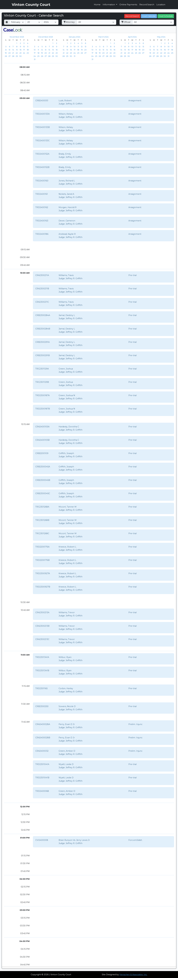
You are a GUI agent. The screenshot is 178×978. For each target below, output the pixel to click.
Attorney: (69, 22)
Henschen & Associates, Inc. (133, 974)
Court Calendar (149, 16)
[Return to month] (6, 22)
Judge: (62, 103)
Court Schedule (166, 16)
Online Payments (128, 4)
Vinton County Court (31, 4)
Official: (126, 22)
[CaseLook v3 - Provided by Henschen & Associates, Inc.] (12, 29)
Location (160, 4)
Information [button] (109, 4)
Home (97, 4)
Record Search (146, 4)
